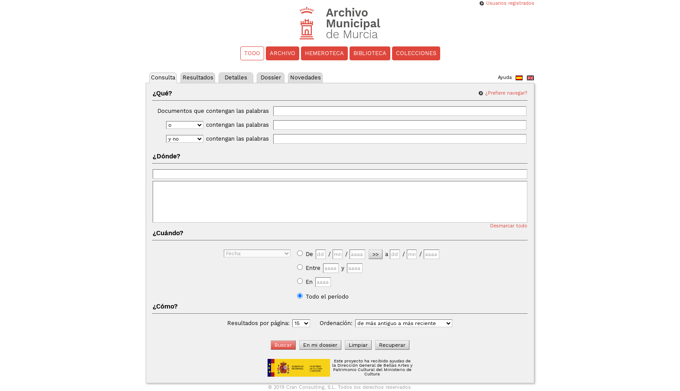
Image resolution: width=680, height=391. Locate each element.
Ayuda (505, 77)
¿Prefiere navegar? (506, 93)
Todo (252, 53)
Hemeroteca (324, 53)
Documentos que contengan (341, 111)
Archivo (282, 53)
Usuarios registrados (510, 3)
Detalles (236, 77)
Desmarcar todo (508, 226)
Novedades (305, 77)
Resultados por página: (258, 323)
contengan (366, 125)
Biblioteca (369, 53)
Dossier (271, 77)
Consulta (163, 77)
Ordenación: (336, 323)
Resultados (198, 77)
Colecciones (416, 53)
